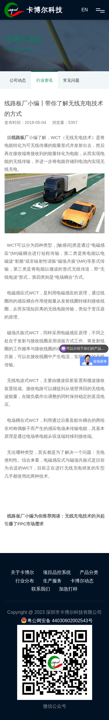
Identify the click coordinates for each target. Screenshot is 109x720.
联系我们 (40, 588)
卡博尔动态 (82, 580)
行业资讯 (44, 80)
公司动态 (18, 80)
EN (84, 9)
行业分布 (24, 580)
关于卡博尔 (22, 572)
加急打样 (68, 588)
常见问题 (71, 80)
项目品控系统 (57, 572)
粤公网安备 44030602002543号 (57, 620)
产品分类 (89, 572)
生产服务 (52, 580)
